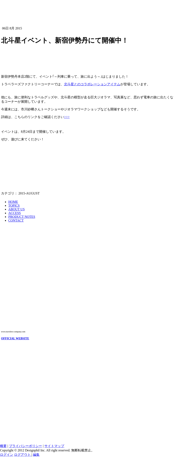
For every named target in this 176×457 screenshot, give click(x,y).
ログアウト (22, 454)
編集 (36, 454)
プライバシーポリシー (25, 446)
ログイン (6, 454)
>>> (67, 117)
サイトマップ (54, 446)
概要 (3, 446)
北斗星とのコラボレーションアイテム (92, 84)
